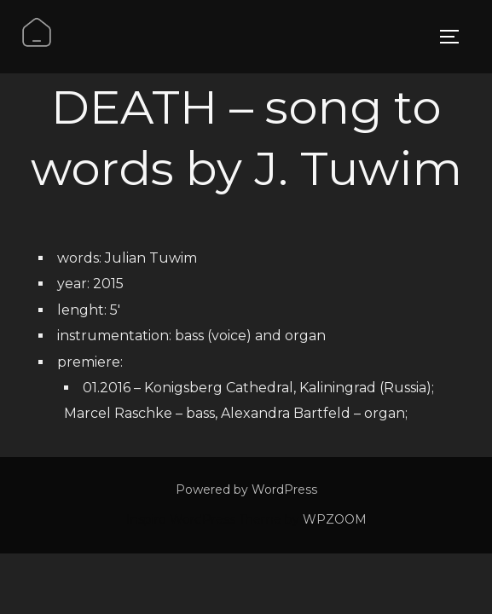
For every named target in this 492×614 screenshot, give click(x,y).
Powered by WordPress (246, 489)
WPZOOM (335, 519)
